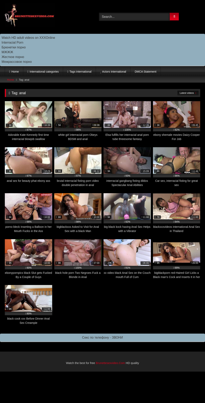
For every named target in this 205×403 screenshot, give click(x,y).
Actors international (114, 71)
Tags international (80, 71)
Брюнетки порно (14, 47)
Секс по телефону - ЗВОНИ (102, 337)
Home (15, 71)
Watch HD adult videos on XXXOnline (28, 37)
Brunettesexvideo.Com (110, 363)
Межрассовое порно (17, 61)
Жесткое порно (13, 57)
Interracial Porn (12, 42)
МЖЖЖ (7, 52)
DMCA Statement (145, 71)
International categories (44, 71)
